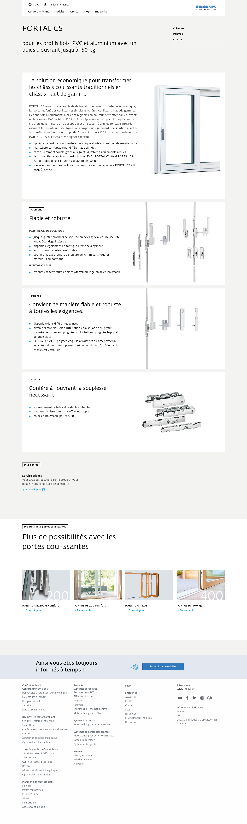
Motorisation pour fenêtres (88, 713)
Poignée (199, 34)
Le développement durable (139, 718)
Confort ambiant (38, 11)
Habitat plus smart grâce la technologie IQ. (45, 693)
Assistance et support (33, 807)
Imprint (181, 711)
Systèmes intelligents (85, 744)
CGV (179, 716)
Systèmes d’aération (84, 740)
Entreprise (101, 11)
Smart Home (29, 725)
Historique (130, 714)
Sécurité (26, 706)
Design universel (31, 701)
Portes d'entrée (30, 794)
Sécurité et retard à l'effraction (38, 721)
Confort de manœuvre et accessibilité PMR (44, 730)
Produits (59, 11)
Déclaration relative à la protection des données (197, 722)
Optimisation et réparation (36, 742)
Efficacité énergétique (33, 710)
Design (26, 734)
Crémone (199, 29)
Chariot (199, 40)
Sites (127, 710)
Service (73, 11)
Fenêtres (27, 786)
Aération (27, 799)
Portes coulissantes (32, 790)
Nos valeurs (131, 722)
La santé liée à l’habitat (34, 697)
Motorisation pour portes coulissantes (94, 736)
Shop (86, 11)
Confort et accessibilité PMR (37, 762)
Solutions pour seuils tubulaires (90, 709)
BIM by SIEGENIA (83, 756)
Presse (128, 701)
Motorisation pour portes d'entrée (92, 725)
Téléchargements (83, 760)
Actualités (130, 697)
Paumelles (79, 705)
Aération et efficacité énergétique (39, 738)
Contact (129, 705)
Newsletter (79, 764)
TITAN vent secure (83, 696)
